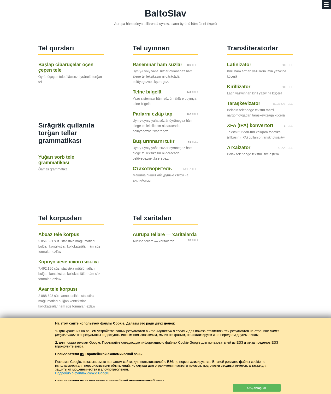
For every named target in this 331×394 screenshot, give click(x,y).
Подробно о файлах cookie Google (82, 373)
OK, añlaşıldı (256, 388)
